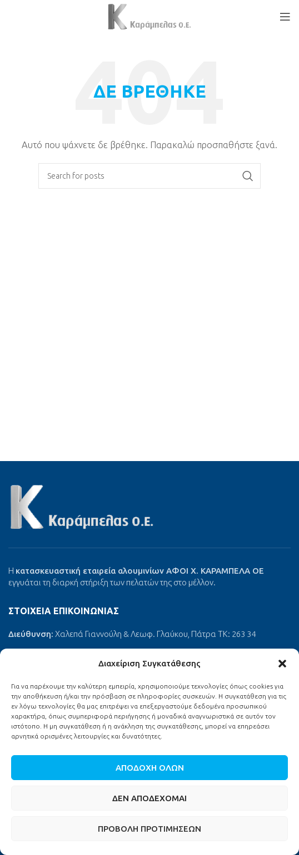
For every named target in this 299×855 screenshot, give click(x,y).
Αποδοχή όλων (150, 767)
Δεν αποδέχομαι (149, 798)
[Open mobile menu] (285, 17)
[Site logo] (149, 16)
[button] (282, 663)
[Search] (149, 176)
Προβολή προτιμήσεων (149, 828)
